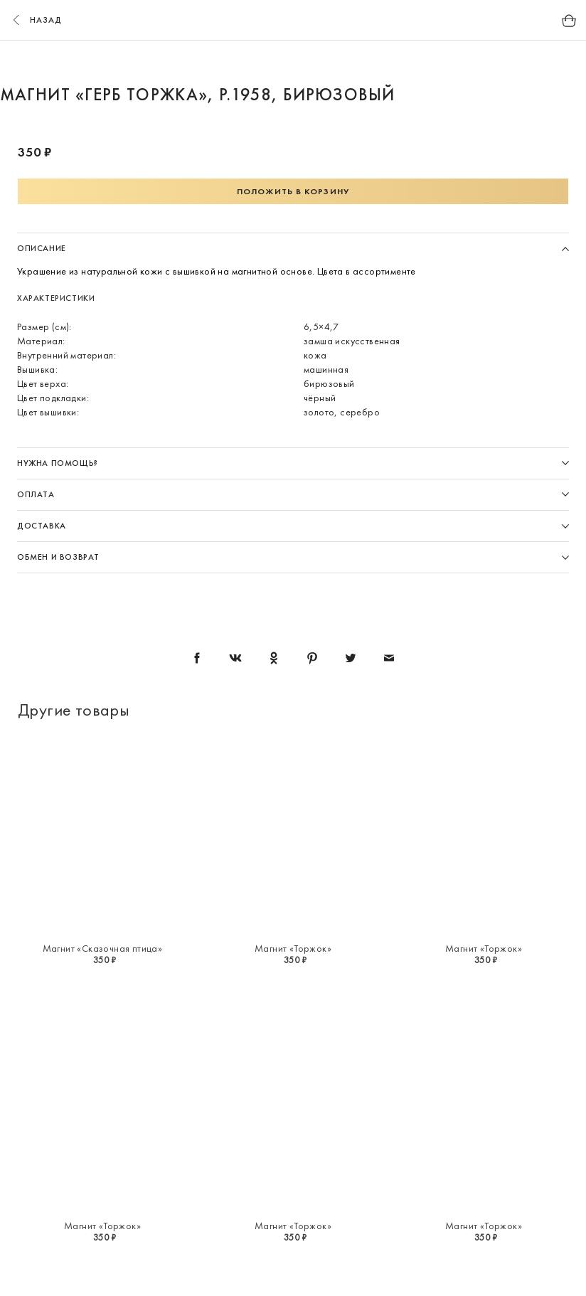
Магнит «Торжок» (293, 948)
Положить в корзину (293, 191)
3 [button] (306, 62)
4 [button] (333, 62)
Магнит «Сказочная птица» (103, 948)
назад (36, 20)
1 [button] (252, 62)
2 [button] (279, 62)
